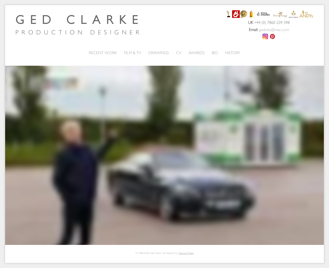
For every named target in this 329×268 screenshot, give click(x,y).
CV (178, 52)
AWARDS (196, 52)
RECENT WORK (103, 52)
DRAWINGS (158, 52)
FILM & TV (132, 52)
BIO (215, 52)
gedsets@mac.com (274, 29)
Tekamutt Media (186, 253)
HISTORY (232, 52)
